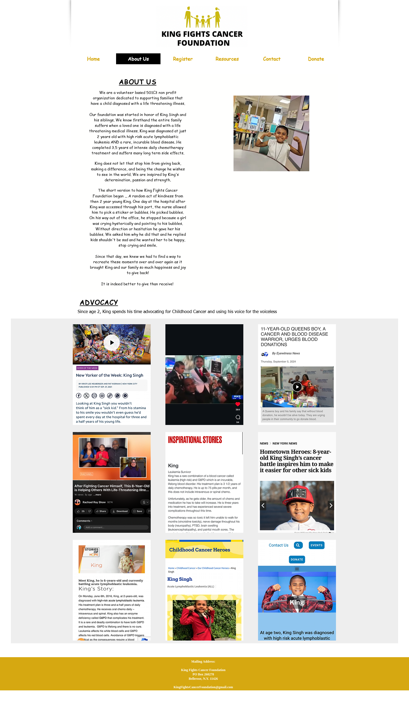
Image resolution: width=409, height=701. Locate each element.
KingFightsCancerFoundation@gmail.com (203, 687)
